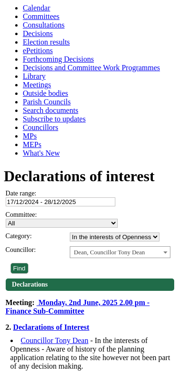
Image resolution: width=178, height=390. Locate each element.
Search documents (50, 110)
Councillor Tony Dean (55, 340)
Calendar (36, 8)
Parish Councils (47, 102)
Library (34, 76)
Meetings (37, 85)
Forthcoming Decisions (58, 59)
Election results (46, 42)
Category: (19, 236)
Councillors (40, 127)
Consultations (44, 25)
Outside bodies (45, 93)
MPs (30, 136)
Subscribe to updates (54, 119)
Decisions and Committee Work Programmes (91, 68)
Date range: (21, 193)
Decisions (38, 33)
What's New (41, 153)
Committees (41, 16)
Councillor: (21, 249)
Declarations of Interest (51, 327)
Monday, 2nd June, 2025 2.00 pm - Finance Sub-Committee (78, 306)
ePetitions (38, 50)
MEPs (32, 144)
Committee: (21, 214)
